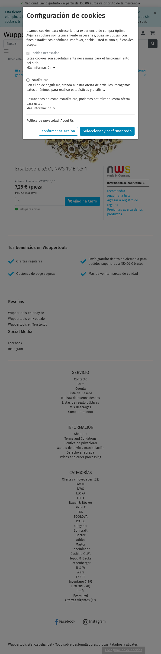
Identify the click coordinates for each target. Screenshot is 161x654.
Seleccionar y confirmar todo (107, 131)
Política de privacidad (42, 121)
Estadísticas (39, 80)
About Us (67, 121)
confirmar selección (58, 131)
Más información (40, 68)
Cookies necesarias (45, 53)
